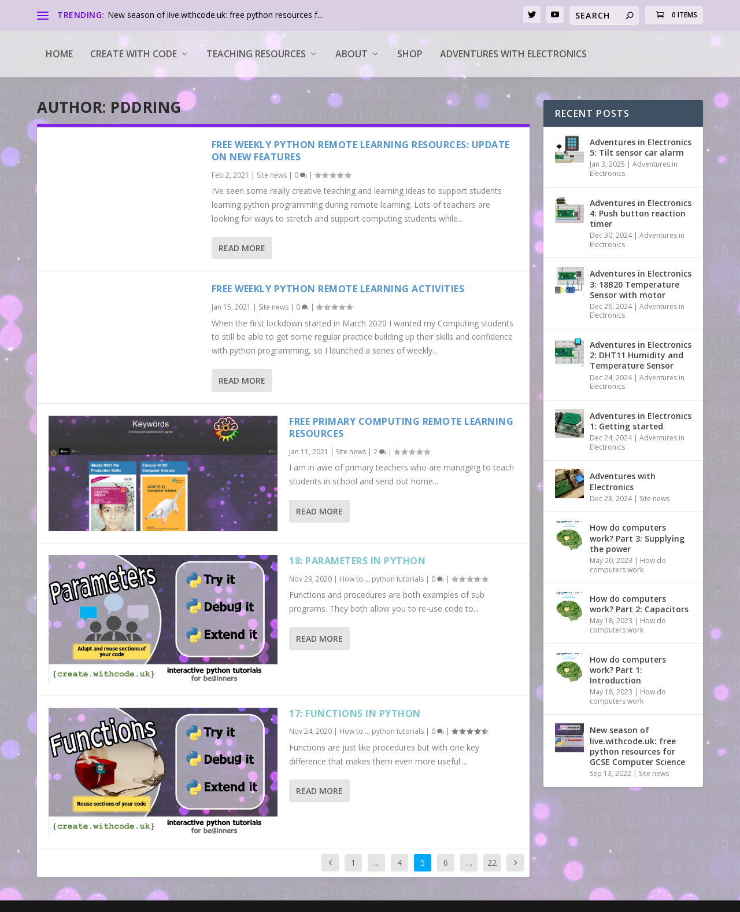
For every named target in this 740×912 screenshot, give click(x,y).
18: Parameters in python (357, 560)
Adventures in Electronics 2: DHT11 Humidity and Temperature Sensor (640, 355)
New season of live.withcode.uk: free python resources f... (215, 14)
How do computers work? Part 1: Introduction (628, 670)
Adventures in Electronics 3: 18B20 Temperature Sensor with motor (640, 284)
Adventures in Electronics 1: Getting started (640, 421)
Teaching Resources (256, 53)
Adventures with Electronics (513, 53)
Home (59, 53)
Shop (410, 53)
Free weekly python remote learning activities (338, 288)
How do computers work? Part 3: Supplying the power (637, 538)
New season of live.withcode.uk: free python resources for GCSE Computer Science (637, 746)
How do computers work (628, 565)
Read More (242, 247)
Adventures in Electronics (634, 168)
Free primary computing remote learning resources (401, 427)
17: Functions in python (355, 713)
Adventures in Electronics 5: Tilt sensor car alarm (640, 147)
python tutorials (398, 579)
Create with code (133, 53)
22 (492, 862)
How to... (353, 579)
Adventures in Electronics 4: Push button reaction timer (640, 213)
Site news (272, 175)
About (351, 53)
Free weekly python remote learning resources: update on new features (361, 150)
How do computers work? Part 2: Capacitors (639, 604)
